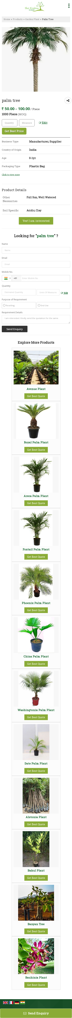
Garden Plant (32, 19)
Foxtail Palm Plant (36, 549)
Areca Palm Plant (36, 496)
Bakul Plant (36, 870)
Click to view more (11, 174)
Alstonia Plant (36, 817)
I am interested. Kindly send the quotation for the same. (36, 319)
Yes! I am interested (36, 220)
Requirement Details (12, 312)
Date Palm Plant (36, 763)
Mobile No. (7, 271)
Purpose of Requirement (14, 299)
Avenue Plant (36, 389)
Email (4, 257)
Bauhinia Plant (36, 977)
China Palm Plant (36, 656)
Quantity (6, 285)
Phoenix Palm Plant (36, 603)
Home (7, 19)
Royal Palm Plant (36, 442)
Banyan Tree (36, 924)
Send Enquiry (36, 1013)
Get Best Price (14, 131)
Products (18, 19)
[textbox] (27, 122)
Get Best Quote (36, 396)
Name (5, 243)
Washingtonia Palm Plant (36, 710)
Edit (43, 122)
